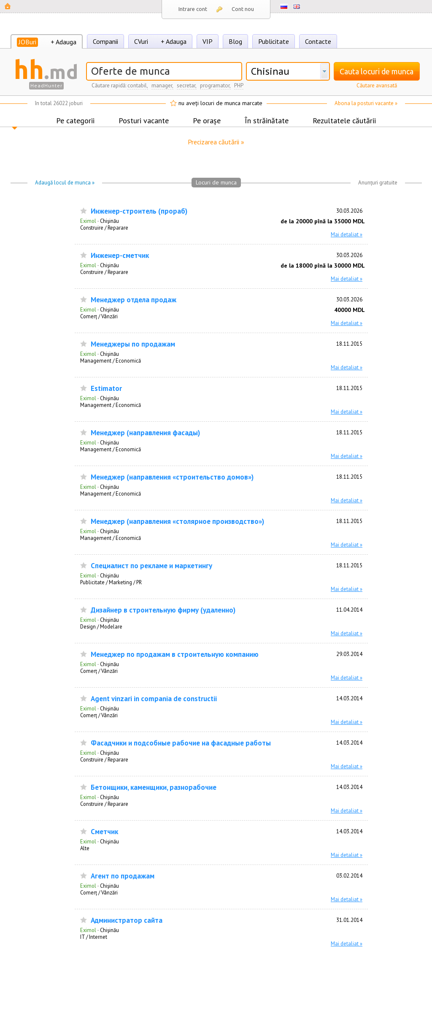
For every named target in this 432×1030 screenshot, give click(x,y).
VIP (207, 41)
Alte (84, 848)
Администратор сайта (126, 920)
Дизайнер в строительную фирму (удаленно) (163, 610)
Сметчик (104, 831)
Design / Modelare (101, 626)
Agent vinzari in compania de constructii (154, 698)
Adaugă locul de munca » (64, 182)
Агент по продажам (122, 876)
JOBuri (27, 42)
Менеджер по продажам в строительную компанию (175, 654)
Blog (235, 41)
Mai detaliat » (346, 234)
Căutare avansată (376, 85)
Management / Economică (110, 360)
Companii (105, 41)
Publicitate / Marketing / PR (111, 582)
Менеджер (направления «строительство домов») (172, 477)
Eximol (88, 220)
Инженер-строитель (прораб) (139, 211)
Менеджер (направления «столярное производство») (177, 521)
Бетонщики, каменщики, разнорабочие (153, 787)
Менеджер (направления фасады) (145, 432)
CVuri (141, 41)
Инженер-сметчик (120, 255)
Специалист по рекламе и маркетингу (151, 565)
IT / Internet (93, 936)
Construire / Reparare (104, 227)
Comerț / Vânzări (99, 316)
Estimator (106, 388)
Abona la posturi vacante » (366, 103)
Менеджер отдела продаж (133, 300)
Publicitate (273, 41)
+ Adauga (63, 42)
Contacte (318, 41)
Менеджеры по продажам (133, 344)
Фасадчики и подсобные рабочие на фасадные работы (181, 743)
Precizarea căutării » (216, 142)
